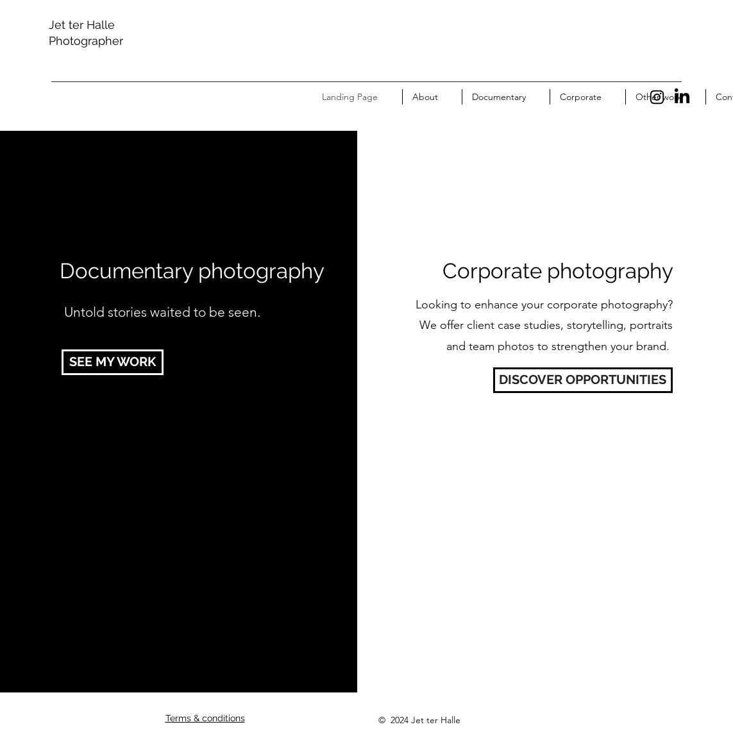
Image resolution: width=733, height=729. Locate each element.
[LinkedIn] (682, 97)
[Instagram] (657, 97)
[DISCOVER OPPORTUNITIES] (583, 380)
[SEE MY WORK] (113, 362)
